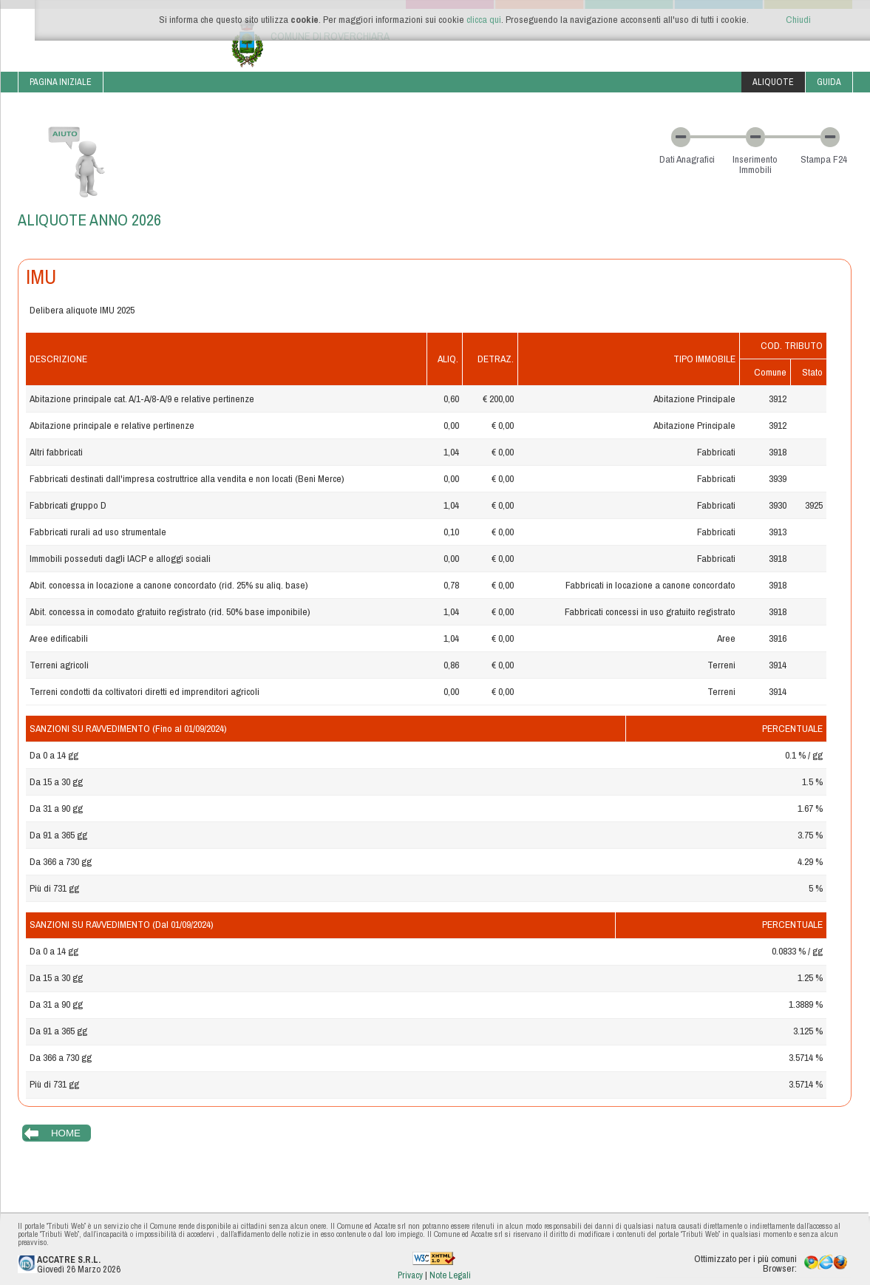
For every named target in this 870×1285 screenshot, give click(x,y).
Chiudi (798, 19)
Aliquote (773, 81)
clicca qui (483, 19)
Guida (829, 81)
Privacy (411, 1275)
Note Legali (450, 1275)
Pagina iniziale (61, 81)
